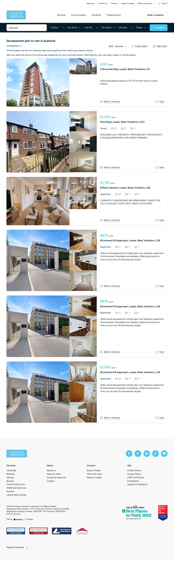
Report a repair (127, 3)
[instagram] (137, 454)
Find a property (79, 15)
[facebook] (128, 454)
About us (90, 3)
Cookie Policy (134, 471)
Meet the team (94, 474)
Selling (9, 478)
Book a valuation (155, 15)
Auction (10, 492)
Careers (114, 3)
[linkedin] (146, 454)
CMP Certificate (135, 478)
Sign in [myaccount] (163, 3)
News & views (54, 474)
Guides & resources (56, 478)
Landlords (11, 471)
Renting (10, 474)
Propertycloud (115, 15)
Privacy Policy (134, 474)
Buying (9, 481)
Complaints (133, 481)
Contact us (103, 3)
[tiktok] (155, 454)
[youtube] (164, 454)
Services (62, 15)
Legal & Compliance (137, 485)
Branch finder (94, 471)
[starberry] (18, 520)
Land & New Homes (16, 495)
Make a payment (145, 3)
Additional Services (16, 488)
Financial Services (15, 485)
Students (97, 15)
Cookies (29, 520)
